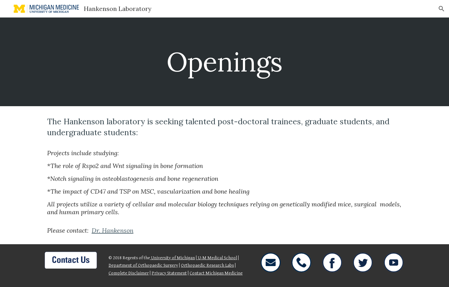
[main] (224, 61)
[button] (441, 8)
